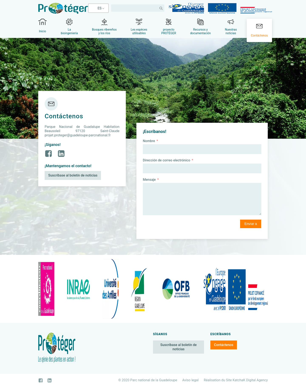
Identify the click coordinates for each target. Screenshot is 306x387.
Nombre (149, 141)
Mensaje (149, 180)
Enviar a (250, 224)
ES (100, 8)
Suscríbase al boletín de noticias (72, 175)
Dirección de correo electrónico (166, 160)
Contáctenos (223, 345)
